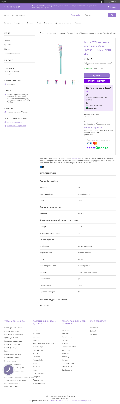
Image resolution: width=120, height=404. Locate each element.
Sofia (35, 330)
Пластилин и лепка (11, 357)
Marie (35, 370)
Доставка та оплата (63, 23)
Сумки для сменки (11, 338)
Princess (36, 353)
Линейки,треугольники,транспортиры (19, 377)
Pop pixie (36, 377)
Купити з (96, 81)
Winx (35, 363)
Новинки (30, 23)
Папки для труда (10, 348)
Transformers (67, 337)
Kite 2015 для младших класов (44, 343)
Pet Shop (36, 333)
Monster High (38, 347)
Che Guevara (67, 370)
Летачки (65, 360)
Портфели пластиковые (13, 334)
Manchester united (69, 347)
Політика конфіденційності (81, 401)
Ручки (69, 33)
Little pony (37, 337)
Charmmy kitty (38, 373)
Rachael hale (38, 360)
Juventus (65, 340)
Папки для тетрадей (12, 344)
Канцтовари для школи (55, 33)
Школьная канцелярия (13, 341)
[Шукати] (112, 15)
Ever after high (38, 350)
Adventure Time (39, 383)
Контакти (48, 23)
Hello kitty (36, 357)
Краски (7, 351)
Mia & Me (36, 340)
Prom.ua (72, 396)
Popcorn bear (38, 380)
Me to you (36, 367)
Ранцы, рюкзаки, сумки (13, 328)
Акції (39, 23)
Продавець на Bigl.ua (60, 398)
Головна (7, 23)
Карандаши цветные (12, 354)
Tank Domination (68, 363)
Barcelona (65, 333)
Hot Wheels (66, 330)
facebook (93, 334)
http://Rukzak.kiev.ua (14, 122)
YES (77, 158)
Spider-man (66, 350)
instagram (94, 328)
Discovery (65, 357)
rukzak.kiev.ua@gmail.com (16, 126)
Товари (17, 23)
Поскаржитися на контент (60, 401)
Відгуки (7, 49)
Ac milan (65, 343)
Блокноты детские (11, 386)
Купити (96, 75)
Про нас (78, 23)
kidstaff (93, 331)
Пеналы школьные (11, 331)
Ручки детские (10, 361)
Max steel (65, 353)
